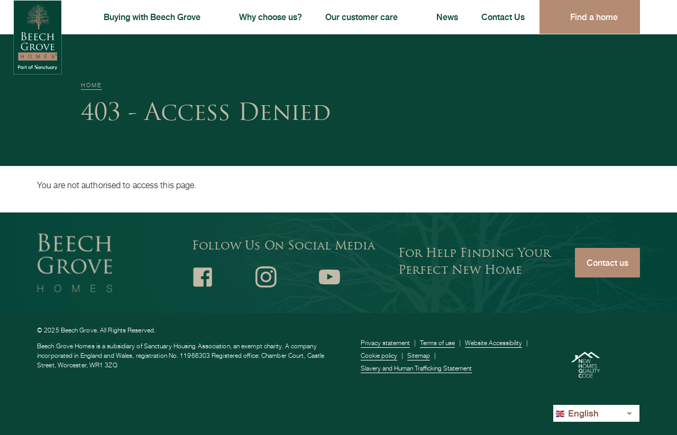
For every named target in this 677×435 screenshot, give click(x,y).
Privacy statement (385, 343)
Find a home (594, 17)
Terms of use (437, 343)
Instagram (266, 277)
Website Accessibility (493, 343)
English (577, 413)
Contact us (607, 262)
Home (91, 84)
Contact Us (503, 17)
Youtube (329, 277)
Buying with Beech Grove (152, 17)
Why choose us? (270, 17)
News (447, 17)
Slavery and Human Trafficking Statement (416, 368)
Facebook (202, 277)
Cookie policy (379, 355)
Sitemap (418, 355)
